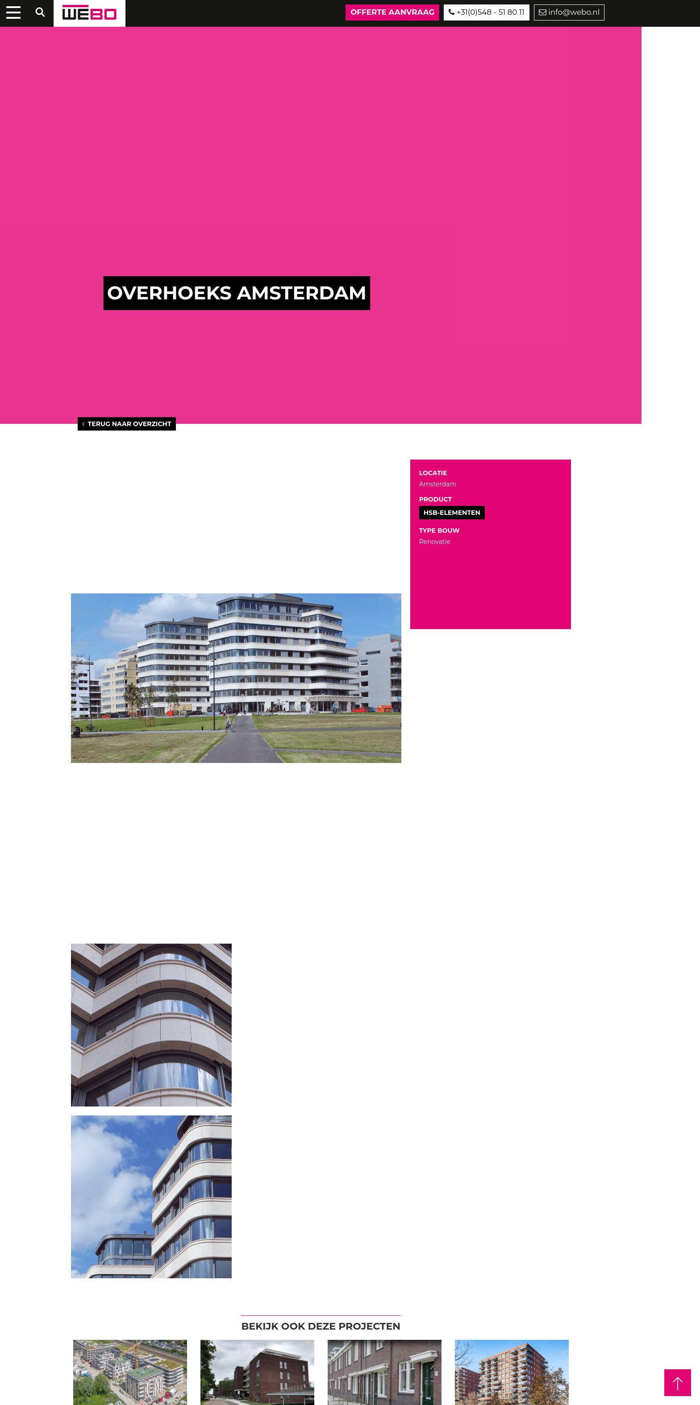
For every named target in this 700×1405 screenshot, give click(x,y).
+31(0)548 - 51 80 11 (486, 12)
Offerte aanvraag (392, 12)
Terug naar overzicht (126, 424)
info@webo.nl (569, 12)
